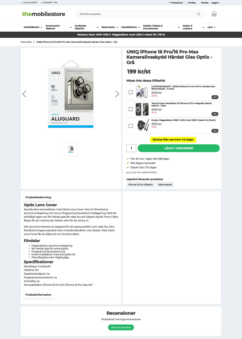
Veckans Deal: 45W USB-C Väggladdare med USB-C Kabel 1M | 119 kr (121, 34)
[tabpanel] (70, 242)
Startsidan (26, 42)
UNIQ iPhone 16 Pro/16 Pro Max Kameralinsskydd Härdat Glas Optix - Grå (76, 42)
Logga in (215, 3)
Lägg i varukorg (178, 148)
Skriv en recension (121, 327)
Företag (191, 3)
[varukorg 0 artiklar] (214, 14)
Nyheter (205, 3)
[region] (70, 197)
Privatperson (177, 3)
